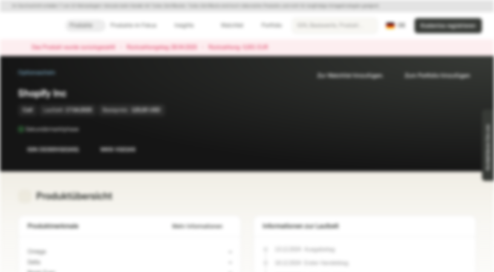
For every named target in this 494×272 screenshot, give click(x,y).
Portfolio (267, 25)
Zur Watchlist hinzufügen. (346, 76)
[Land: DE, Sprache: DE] (395, 25)
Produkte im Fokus (137, 25)
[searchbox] (334, 25)
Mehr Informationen (202, 226)
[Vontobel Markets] (32, 25)
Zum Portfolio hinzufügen (433, 76)
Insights (188, 25)
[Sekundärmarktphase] (84, 129)
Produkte (85, 25)
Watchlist (227, 25)
